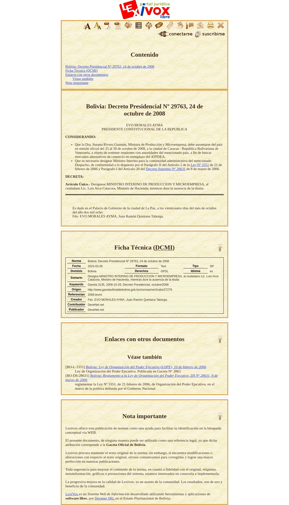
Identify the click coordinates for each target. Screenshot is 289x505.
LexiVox (72, 494)
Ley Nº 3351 (200, 165)
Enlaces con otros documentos (86, 75)
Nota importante (76, 83)
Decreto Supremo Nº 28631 (166, 169)
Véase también (82, 79)
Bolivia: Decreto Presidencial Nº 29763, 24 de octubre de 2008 (109, 66)
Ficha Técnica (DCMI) (81, 70)
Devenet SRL (105, 498)
